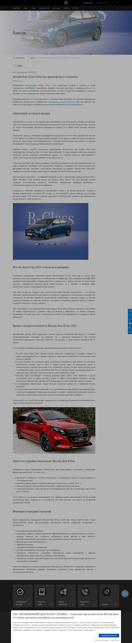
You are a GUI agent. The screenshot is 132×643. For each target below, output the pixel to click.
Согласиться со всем (108, 636)
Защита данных (115, 640)
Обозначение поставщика (102, 640)
